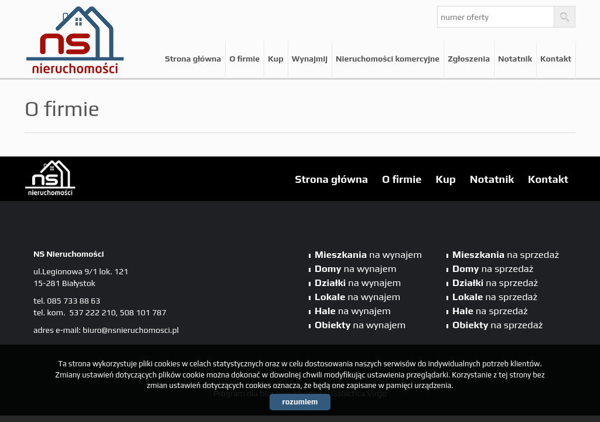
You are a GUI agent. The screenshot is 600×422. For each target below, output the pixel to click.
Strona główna (193, 58)
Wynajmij (310, 58)
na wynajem (368, 254)
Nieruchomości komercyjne (387, 58)
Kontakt (555, 58)
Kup (275, 58)
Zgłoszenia (469, 58)
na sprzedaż (505, 254)
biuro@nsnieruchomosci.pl (131, 330)
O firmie (244, 58)
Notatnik (515, 58)
